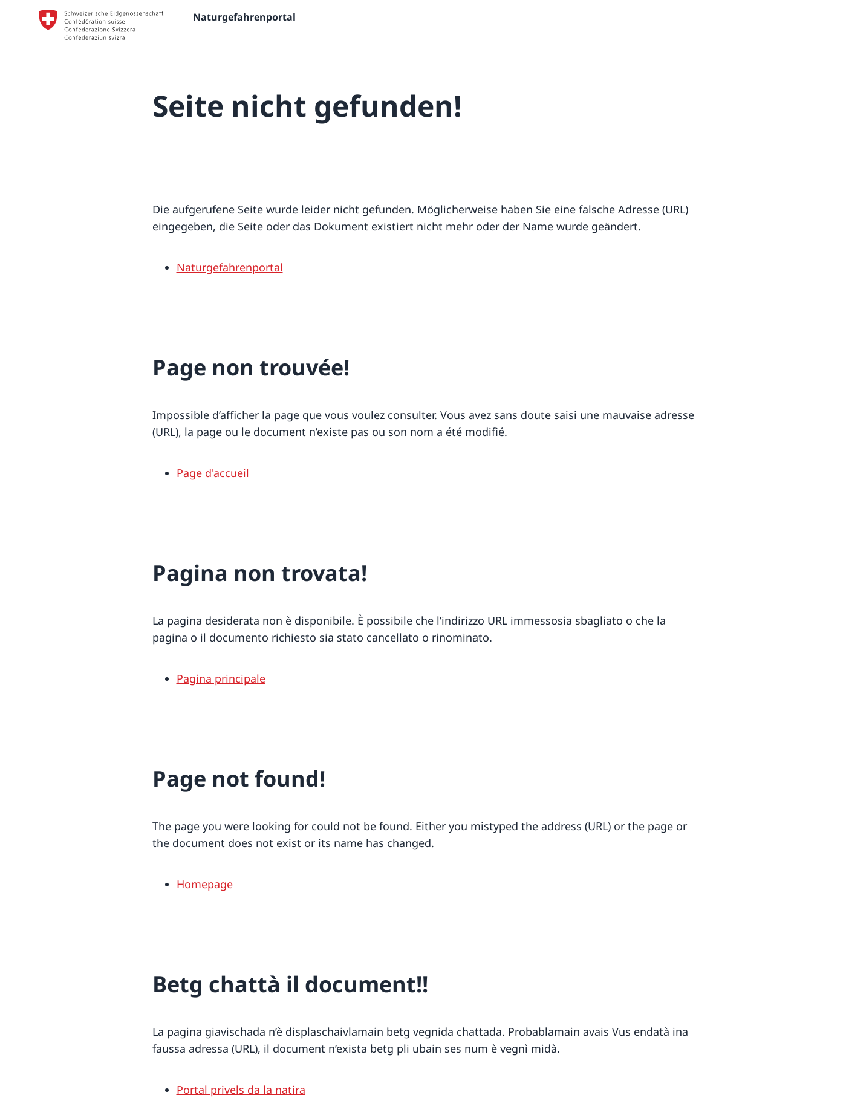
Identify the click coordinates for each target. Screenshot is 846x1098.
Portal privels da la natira (241, 1089)
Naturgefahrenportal (230, 267)
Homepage (205, 884)
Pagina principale (221, 678)
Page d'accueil (213, 473)
